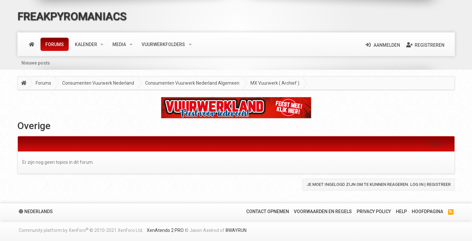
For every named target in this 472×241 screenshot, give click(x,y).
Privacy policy (374, 211)
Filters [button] (435, 143)
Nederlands (36, 211)
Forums (54, 44)
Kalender (86, 44)
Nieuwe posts (35, 63)
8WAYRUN (236, 230)
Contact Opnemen (267, 211)
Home (31, 44)
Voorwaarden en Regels (323, 211)
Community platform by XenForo (81, 230)
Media (119, 44)
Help (401, 211)
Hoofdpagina (427, 211)
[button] (102, 44)
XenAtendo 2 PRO (165, 230)
